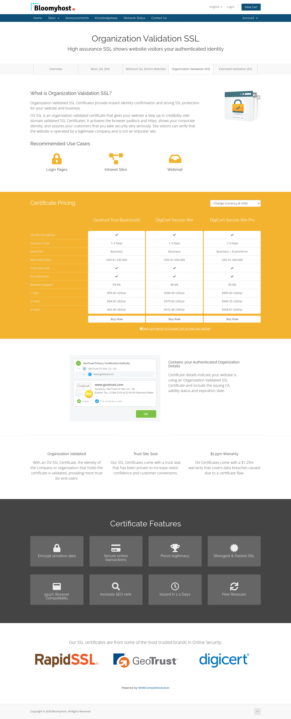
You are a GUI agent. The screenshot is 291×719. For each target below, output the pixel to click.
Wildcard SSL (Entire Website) (146, 69)
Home (37, 18)
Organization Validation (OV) (191, 69)
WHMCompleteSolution (154, 688)
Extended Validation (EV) (235, 69)
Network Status (134, 18)
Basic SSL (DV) (100, 69)
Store (53, 18)
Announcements (77, 18)
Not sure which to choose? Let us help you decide (175, 328)
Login (230, 7)
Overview (56, 69)
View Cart (251, 7)
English (216, 7)
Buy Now (117, 319)
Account (250, 18)
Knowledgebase (106, 18)
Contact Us (159, 18)
